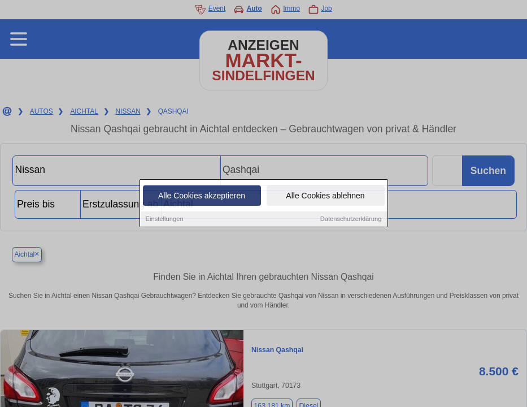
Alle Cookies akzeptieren (201, 196)
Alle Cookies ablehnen (325, 196)
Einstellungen (165, 220)
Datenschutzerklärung (351, 220)
